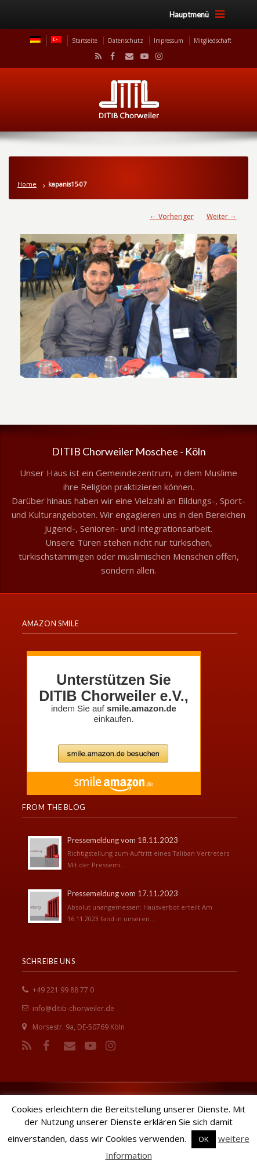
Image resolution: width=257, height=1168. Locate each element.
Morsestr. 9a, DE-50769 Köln (78, 1027)
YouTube (141, 56)
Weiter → (222, 216)
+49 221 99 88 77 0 (63, 990)
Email (126, 56)
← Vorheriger (172, 216)
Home (27, 184)
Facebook (111, 56)
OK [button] (203, 1139)
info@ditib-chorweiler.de (73, 1008)
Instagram (156, 56)
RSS (96, 56)
